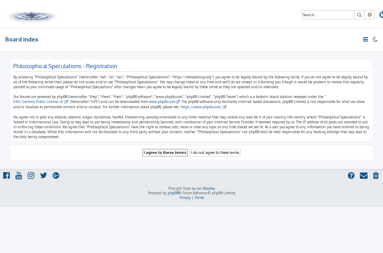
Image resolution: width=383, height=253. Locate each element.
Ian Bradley (206, 188)
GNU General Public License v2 (38, 101)
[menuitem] (376, 176)
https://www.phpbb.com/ (201, 107)
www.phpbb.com (162, 101)
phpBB (173, 193)
